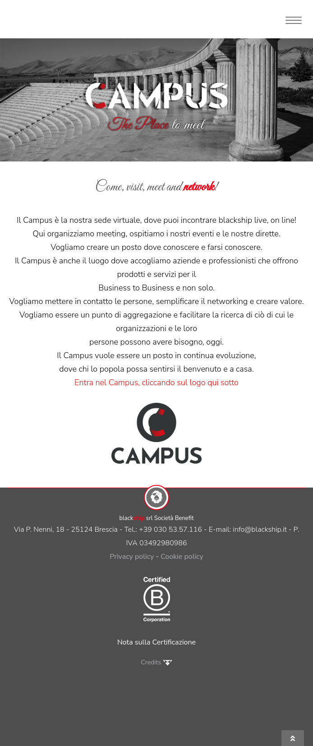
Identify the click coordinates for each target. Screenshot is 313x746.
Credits (156, 662)
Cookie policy (182, 557)
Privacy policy (132, 557)
